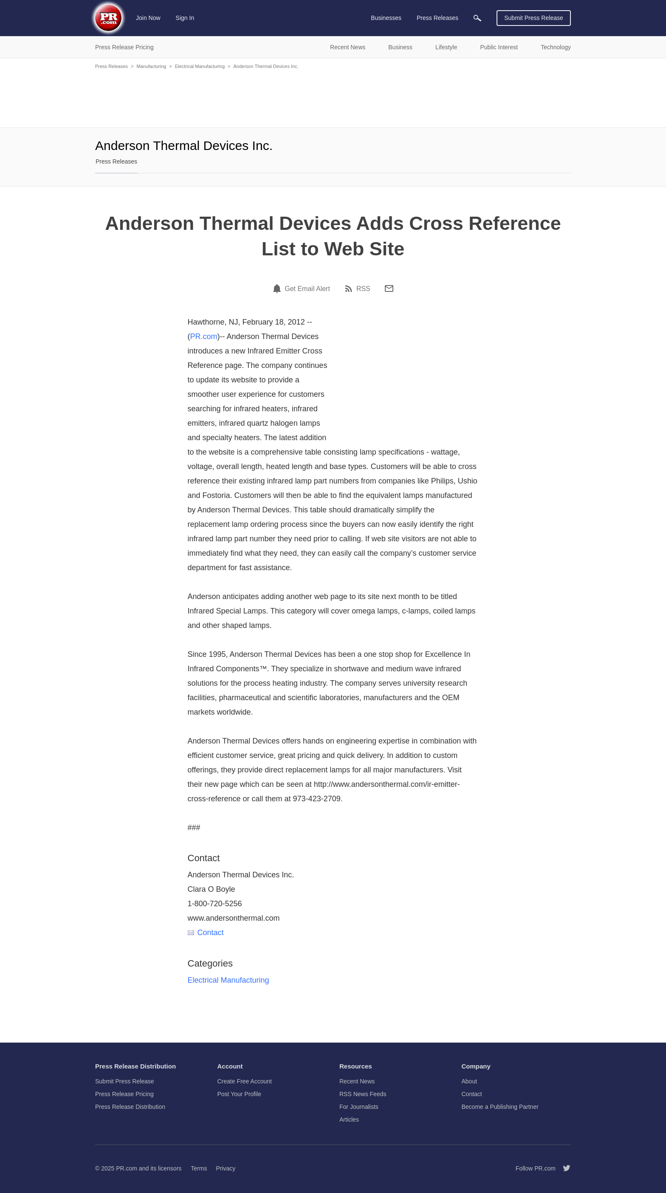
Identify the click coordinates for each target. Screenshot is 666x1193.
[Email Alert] (278, 288)
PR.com (203, 336)
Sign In (185, 17)
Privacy (225, 1168)
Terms (199, 1168)
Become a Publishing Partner (500, 1106)
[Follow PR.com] (563, 1168)
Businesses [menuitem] (386, 17)
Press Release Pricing (124, 1094)
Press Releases (111, 66)
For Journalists (358, 1106)
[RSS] (350, 288)
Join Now (148, 17)
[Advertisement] (333, 98)
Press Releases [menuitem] (437, 17)
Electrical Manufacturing (200, 66)
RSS (363, 289)
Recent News (357, 1081)
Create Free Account (244, 1081)
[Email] (389, 288)
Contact (206, 932)
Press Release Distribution (130, 1106)
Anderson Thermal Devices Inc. (265, 66)
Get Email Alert (307, 289)
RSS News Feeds (362, 1094)
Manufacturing (151, 66)
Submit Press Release (533, 17)
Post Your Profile (239, 1094)
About (469, 1081)
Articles (349, 1119)
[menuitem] (477, 18)
